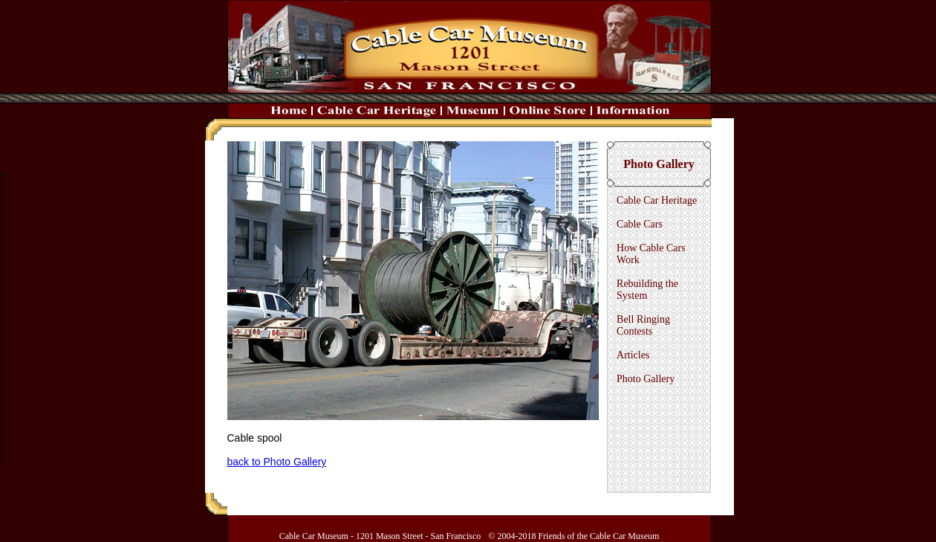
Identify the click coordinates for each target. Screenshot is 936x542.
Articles (633, 355)
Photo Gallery (646, 378)
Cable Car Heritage (657, 200)
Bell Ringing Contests (643, 325)
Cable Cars (640, 224)
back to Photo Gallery (277, 462)
